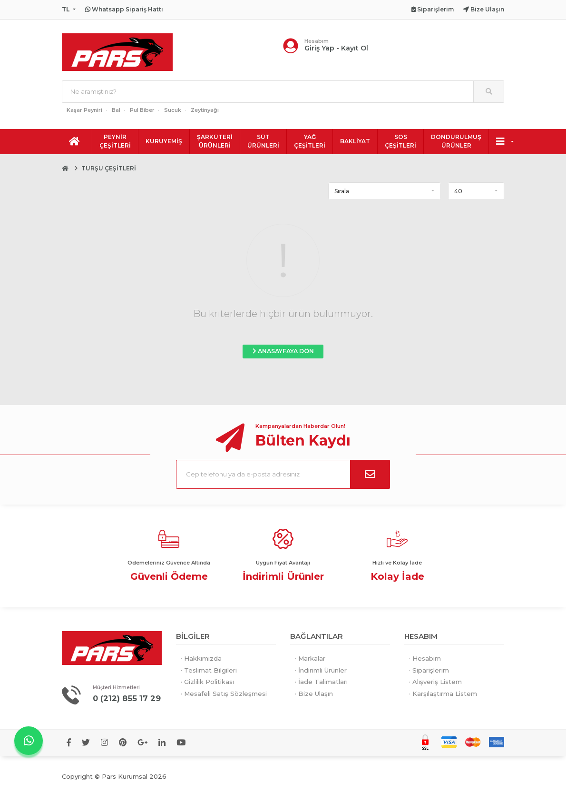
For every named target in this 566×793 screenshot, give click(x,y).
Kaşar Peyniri (84, 110)
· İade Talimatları (321, 681)
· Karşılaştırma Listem (443, 693)
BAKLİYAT (355, 141)
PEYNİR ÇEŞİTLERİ (115, 141)
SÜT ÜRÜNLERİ (263, 141)
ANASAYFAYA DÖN (283, 351)
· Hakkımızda (201, 658)
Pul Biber (142, 110)
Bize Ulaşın (483, 9)
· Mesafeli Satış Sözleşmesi (224, 693)
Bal (116, 110)
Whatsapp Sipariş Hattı (124, 9)
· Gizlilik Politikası (207, 681)
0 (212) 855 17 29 (127, 698)
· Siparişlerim (429, 670)
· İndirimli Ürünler (321, 670)
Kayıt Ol (354, 48)
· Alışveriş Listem (435, 681)
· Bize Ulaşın (314, 693)
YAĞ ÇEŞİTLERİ (309, 141)
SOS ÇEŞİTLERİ (400, 141)
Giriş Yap (319, 48)
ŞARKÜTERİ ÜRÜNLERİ (215, 141)
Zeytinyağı (205, 110)
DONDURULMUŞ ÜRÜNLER (456, 141)
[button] (384, 191)
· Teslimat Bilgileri (209, 670)
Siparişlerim (432, 9)
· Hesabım (425, 658)
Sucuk (172, 110)
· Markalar (310, 658)
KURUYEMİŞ (164, 141)
